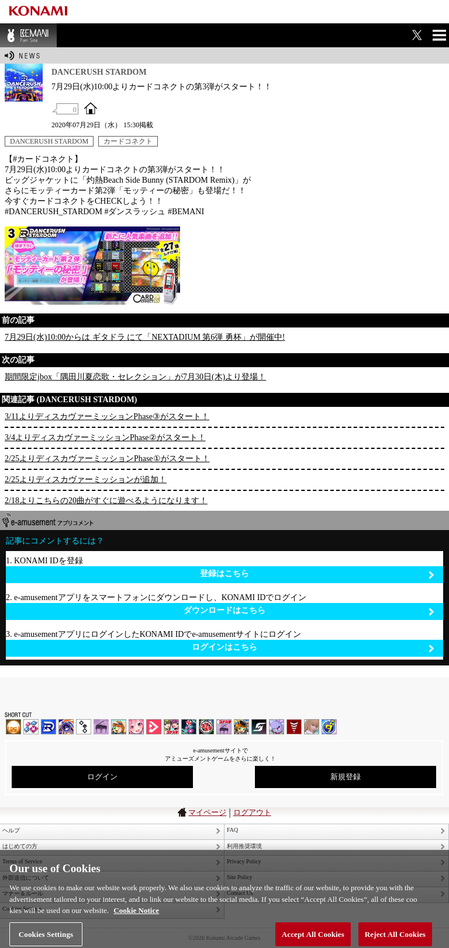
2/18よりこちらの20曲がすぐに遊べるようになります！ (106, 500)
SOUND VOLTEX (136, 726)
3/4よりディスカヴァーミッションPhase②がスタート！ (105, 437)
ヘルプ (11, 830)
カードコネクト (128, 141)
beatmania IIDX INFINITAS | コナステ (171, 726)
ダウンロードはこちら (309, 611)
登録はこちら (317, 574)
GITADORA (66, 726)
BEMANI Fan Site (28, 35)
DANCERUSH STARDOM (49, 141)
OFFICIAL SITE (90, 108)
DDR (31, 726)
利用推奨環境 (244, 846)
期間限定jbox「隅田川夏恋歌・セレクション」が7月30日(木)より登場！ (135, 376)
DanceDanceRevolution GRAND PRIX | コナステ (188, 726)
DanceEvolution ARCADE (311, 726)
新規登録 (345, 776)
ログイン (102, 776)
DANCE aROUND (153, 726)
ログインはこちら (313, 648)
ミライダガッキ (329, 726)
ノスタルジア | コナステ (224, 726)
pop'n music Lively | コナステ (241, 726)
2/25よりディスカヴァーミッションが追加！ (86, 479)
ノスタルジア (101, 726)
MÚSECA (294, 726)
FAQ (232, 830)
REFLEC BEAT (276, 726)
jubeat (83, 726)
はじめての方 (19, 846)
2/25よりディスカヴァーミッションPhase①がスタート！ (107, 458)
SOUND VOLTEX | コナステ (259, 726)
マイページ (207, 812)
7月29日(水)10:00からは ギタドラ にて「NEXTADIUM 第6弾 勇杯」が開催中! (145, 337)
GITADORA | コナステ (206, 726)
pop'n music (118, 726)
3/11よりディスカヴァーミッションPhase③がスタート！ (107, 416)
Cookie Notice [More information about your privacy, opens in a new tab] (136, 915)
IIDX (13, 726)
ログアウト (252, 812)
